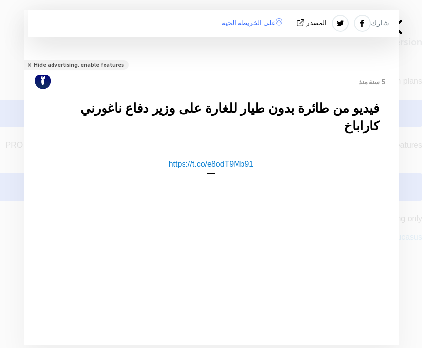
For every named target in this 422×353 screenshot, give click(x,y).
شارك (380, 23)
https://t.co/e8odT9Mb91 (211, 164)
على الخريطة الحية (252, 22)
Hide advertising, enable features (79, 65)
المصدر (313, 23)
